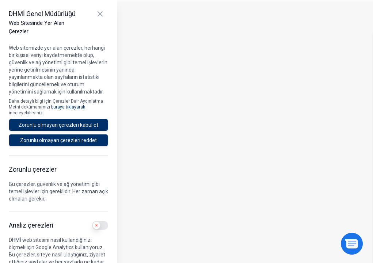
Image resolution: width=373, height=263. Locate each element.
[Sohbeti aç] (352, 244)
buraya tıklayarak (68, 107)
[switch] (100, 225)
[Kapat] (100, 14)
